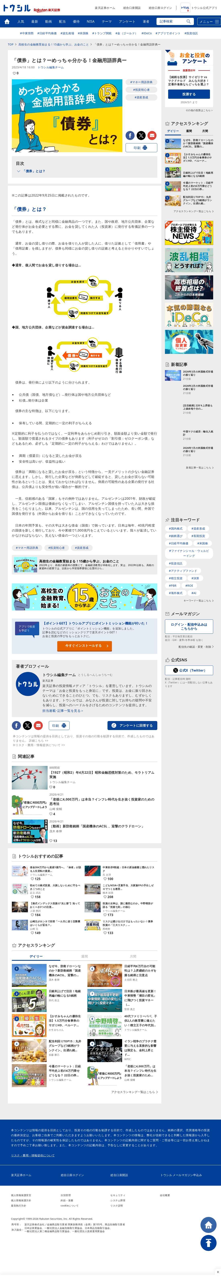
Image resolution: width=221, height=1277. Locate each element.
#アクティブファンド (183, 555)
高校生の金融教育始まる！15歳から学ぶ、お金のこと (53, 44)
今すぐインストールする (83, 645)
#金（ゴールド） (127, 33)
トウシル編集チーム (51, 67)
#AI (193, 577)
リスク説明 (116, 1205)
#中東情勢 (27, 33)
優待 (76, 21)
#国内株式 (176, 513)
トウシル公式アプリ (199, 8)
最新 (34, 21)
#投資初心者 (141, 90)
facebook (130, 135)
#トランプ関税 (102, 33)
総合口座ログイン (160, 7)
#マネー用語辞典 (141, 82)
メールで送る (152, 135)
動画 (48, 21)
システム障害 (117, 1200)
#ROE (189, 570)
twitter (141, 135)
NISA (91, 21)
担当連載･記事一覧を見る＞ (63, 710)
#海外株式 (176, 577)
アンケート (127, 21)
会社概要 (165, 1195)
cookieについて (70, 1205)
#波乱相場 (67, 33)
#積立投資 (176, 563)
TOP (10, 44)
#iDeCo (146, 33)
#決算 (195, 563)
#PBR (172, 570)
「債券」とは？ (34, 171)
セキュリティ (117, 1195)
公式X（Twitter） (193, 655)
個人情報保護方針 (21, 1200)
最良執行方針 (18, 1205)
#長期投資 (198, 520)
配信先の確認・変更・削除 (195, 631)
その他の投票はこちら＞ (199, 110)
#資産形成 (141, 97)
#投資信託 (191, 33)
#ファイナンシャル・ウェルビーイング (189, 537)
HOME (209, 1225)
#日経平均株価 (47, 33)
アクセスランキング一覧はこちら (133, 1092)
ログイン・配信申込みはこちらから (189, 611)
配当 (62, 21)
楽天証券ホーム (105, 7)
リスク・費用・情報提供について (33, 1155)
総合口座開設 (132, 7)
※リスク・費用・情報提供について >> (39, 745)
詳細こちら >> (39, 740)
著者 (146, 21)
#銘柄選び (176, 520)
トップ (7, 21)
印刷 (137, 148)
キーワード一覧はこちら (197, 585)
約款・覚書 (67, 1200)
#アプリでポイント (168, 33)
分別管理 (66, 1195)
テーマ (107, 21)
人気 (20, 21)
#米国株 (83, 33)
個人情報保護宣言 (21, 1195)
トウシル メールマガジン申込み (181, 1175)
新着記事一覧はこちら (198, 452)
